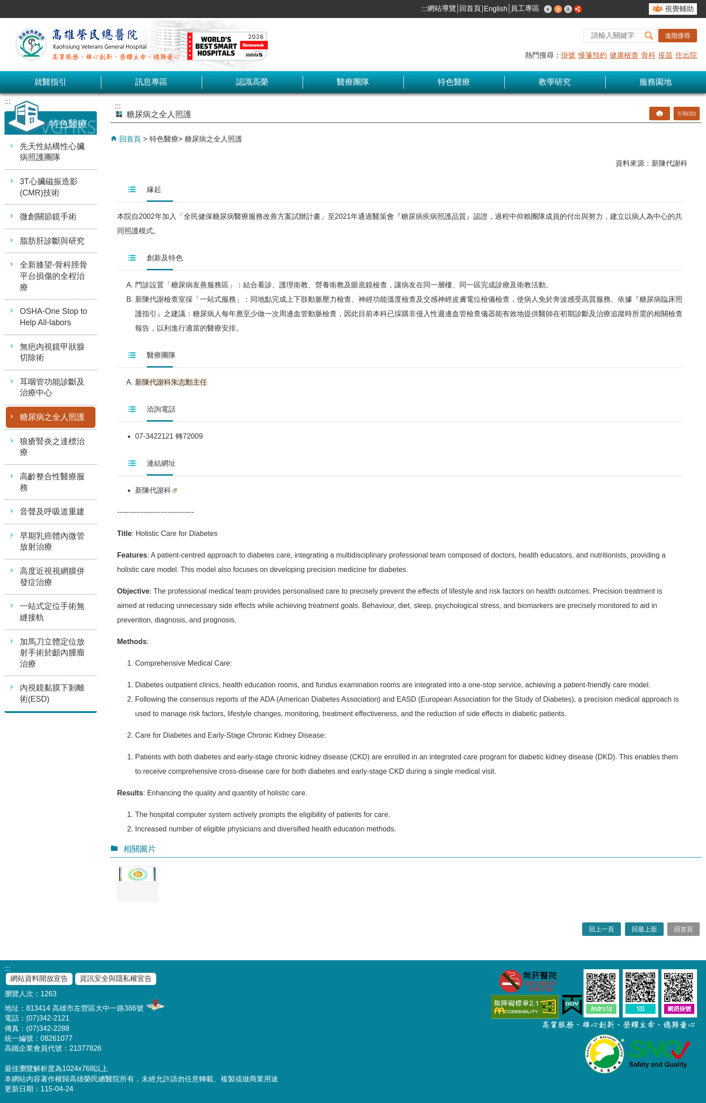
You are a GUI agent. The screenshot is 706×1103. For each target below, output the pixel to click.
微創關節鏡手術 (48, 216)
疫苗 (665, 55)
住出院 (686, 55)
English (495, 9)
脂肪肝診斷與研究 (52, 240)
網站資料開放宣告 (39, 978)
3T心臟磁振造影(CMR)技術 (49, 187)
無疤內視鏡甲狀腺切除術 (52, 352)
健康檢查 (624, 55)
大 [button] (568, 9)
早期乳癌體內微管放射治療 (52, 541)
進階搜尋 (677, 35)
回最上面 (644, 929)
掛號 (568, 55)
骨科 (648, 55)
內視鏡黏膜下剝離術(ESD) (52, 693)
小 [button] (548, 9)
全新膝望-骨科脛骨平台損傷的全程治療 (53, 275)
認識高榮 (252, 81)
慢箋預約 (592, 55)
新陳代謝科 (156, 490)
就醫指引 (50, 81)
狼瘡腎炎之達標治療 (52, 447)
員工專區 (525, 8)
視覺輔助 (679, 9)
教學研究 (555, 81)
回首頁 (470, 8)
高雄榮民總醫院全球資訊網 (139, 44)
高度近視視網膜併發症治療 (52, 577)
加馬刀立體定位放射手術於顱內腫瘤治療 (52, 652)
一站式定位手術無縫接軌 (52, 612)
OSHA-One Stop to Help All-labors (53, 317)
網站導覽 (441, 8)
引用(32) (686, 113)
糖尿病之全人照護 (52, 417)
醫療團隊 (353, 81)
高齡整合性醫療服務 (52, 482)
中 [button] (558, 9)
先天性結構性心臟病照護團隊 (52, 152)
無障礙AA (525, 1007)
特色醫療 (454, 81)
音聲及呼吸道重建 (52, 511)
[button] (649, 35)
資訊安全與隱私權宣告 (116, 978)
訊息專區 (151, 81)
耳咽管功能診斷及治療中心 (52, 387)
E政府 (572, 1005)
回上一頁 (601, 929)
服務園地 (655, 81)
